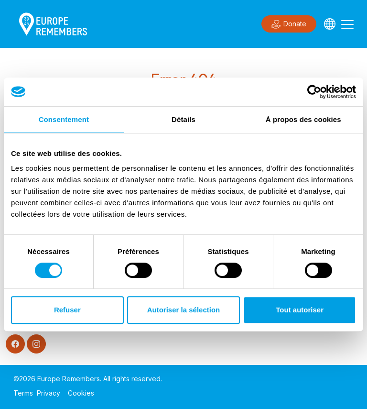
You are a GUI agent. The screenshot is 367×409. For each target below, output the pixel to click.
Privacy (48, 393)
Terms (23, 393)
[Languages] (329, 24)
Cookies (81, 393)
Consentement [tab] (64, 119)
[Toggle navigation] (347, 24)
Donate (288, 24)
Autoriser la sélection (183, 310)
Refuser (67, 310)
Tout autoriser (300, 310)
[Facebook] (15, 344)
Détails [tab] (183, 119)
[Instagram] (36, 344)
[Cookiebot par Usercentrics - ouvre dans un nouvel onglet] (314, 92)
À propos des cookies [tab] (303, 119)
